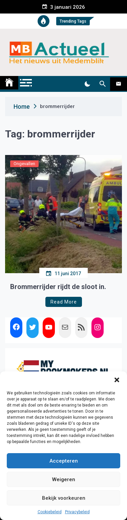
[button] (116, 379)
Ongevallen (24, 163)
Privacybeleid (77, 512)
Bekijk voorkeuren (63, 498)
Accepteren (63, 461)
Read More (63, 302)
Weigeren (63, 479)
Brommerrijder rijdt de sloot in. (58, 287)
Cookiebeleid (50, 512)
